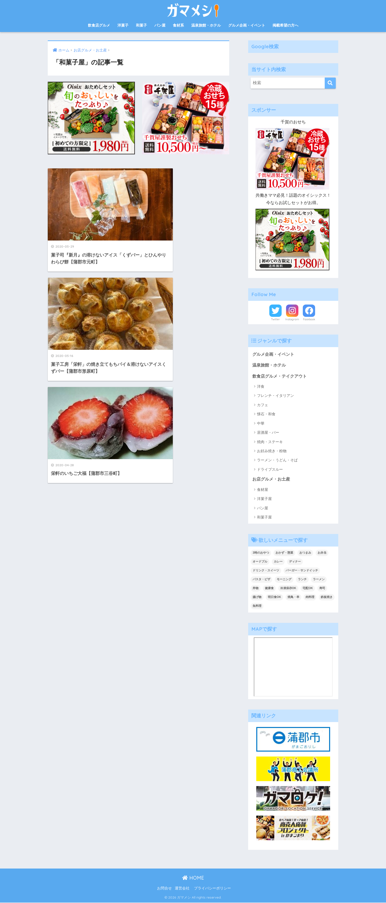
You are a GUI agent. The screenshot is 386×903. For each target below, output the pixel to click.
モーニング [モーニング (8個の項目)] (284, 579)
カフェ (262, 405)
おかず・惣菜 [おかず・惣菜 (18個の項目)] (284, 553)
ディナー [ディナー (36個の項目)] (295, 562)
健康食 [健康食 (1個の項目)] (269, 588)
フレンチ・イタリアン (275, 396)
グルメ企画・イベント (246, 25)
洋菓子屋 (264, 499)
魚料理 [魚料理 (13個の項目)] (257, 606)
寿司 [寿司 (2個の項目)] (322, 588)
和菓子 (141, 25)
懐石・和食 (266, 414)
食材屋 (262, 490)
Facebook (309, 319)
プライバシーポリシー (212, 888)
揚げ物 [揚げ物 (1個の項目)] (257, 597)
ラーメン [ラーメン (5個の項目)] (319, 579)
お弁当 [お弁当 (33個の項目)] (322, 553)
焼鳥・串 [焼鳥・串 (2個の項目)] (293, 597)
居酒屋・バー (268, 433)
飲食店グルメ (99, 25)
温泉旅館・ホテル (206, 25)
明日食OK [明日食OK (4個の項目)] (274, 597)
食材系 (178, 25)
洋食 (260, 387)
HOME (193, 878)
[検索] (330, 83)
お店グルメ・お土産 (271, 479)
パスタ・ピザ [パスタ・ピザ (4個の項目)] (261, 579)
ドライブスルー (270, 470)
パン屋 (159, 25)
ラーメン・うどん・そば (277, 460)
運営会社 (182, 888)
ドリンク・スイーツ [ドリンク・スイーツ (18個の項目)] (266, 571)
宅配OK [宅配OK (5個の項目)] (308, 588)
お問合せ (164, 888)
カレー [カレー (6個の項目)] (278, 562)
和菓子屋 (264, 517)
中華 (260, 423)
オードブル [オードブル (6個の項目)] (260, 562)
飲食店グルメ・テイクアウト (279, 376)
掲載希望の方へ (285, 25)
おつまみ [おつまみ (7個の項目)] (305, 553)
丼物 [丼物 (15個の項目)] (255, 588)
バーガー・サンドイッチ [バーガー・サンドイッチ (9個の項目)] (302, 571)
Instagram (292, 319)
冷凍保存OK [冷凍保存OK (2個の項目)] (288, 588)
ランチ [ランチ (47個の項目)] (302, 579)
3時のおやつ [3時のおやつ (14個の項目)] (261, 553)
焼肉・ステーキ (270, 442)
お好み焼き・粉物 (272, 451)
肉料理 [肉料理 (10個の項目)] (310, 597)
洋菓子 (123, 25)
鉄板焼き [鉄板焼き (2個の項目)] (327, 597)
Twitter (275, 319)
